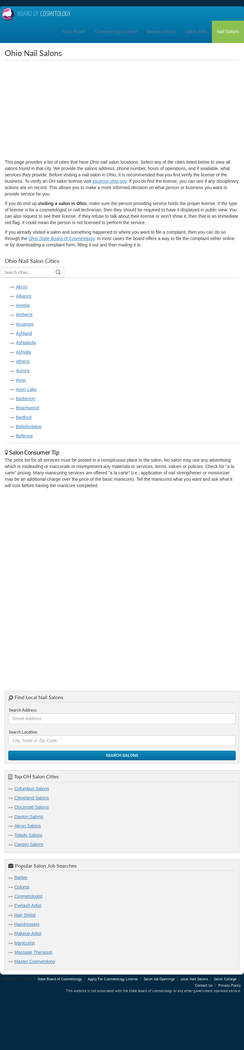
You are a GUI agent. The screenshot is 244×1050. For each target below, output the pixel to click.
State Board (73, 31)
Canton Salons (29, 844)
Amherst (24, 314)
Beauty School (161, 31)
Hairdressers (26, 924)
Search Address (23, 710)
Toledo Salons (28, 835)
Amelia (23, 305)
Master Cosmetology (34, 961)
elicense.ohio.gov (109, 181)
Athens (23, 361)
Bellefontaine (29, 426)
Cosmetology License (116, 31)
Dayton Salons (28, 816)
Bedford (23, 417)
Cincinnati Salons (31, 807)
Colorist (21, 887)
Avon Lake (26, 389)
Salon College (225, 978)
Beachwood (27, 407)
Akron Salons (27, 825)
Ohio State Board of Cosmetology (62, 238)
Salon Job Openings (159, 978)
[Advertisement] (124, 109)
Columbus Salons (31, 788)
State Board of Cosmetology (59, 978)
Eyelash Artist (27, 905)
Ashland (24, 333)
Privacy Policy (229, 985)
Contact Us (204, 985)
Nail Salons (228, 31)
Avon (21, 380)
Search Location (23, 731)
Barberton (25, 398)
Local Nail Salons (194, 978)
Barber (21, 877)
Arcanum (25, 324)
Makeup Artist (27, 933)
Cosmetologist (28, 896)
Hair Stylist (25, 915)
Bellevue (24, 435)
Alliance (23, 296)
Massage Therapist (33, 952)
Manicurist (24, 943)
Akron (22, 286)
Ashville (23, 352)
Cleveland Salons (31, 797)
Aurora (22, 370)
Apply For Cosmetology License (113, 978)
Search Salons (122, 755)
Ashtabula (26, 342)
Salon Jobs (196, 31)
